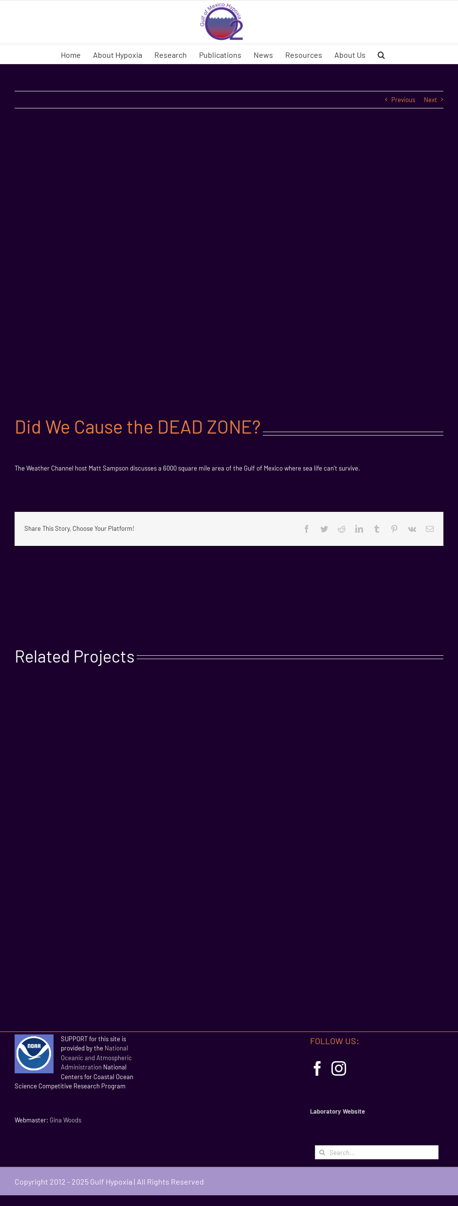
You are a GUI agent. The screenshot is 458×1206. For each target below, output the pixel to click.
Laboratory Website (337, 1111)
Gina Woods (65, 1120)
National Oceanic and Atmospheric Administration (96, 1057)
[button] (381, 54)
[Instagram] (338, 1068)
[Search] (322, 1152)
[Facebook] (317, 1068)
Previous (403, 100)
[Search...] (377, 1152)
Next (430, 100)
